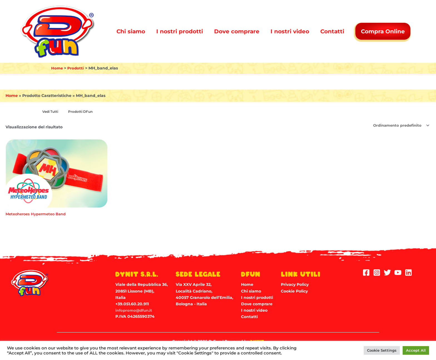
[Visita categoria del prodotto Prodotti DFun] (83, 112)
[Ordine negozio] (398, 125)
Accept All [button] (416, 350)
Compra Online (383, 31)
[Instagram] (376, 272)
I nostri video (290, 31)
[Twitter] (387, 272)
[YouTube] (398, 272)
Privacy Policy (295, 284)
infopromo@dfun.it (134, 310)
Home (12, 95)
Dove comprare (236, 31)
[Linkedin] (408, 272)
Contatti (332, 31)
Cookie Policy (294, 291)
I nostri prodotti (179, 31)
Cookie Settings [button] (382, 350)
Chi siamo (131, 31)
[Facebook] (366, 272)
